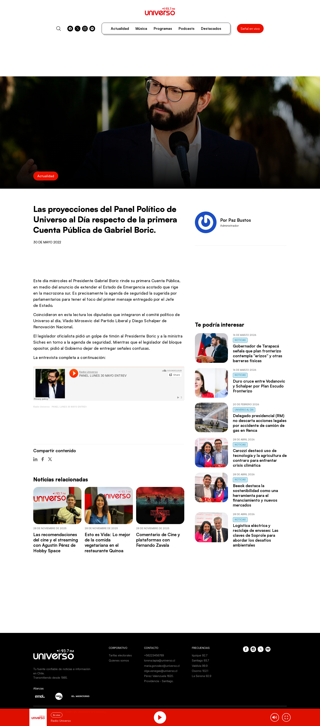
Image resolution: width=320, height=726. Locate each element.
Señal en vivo (250, 29)
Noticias (240, 340)
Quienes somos (119, 660)
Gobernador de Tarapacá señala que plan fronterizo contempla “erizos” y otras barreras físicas (257, 353)
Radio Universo (41, 407)
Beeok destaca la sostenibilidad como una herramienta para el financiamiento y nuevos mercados (255, 495)
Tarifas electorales (120, 655)
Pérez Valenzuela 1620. (159, 676)
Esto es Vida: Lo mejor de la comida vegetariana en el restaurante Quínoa (107, 542)
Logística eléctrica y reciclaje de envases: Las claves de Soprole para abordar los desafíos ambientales (255, 535)
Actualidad (120, 28)
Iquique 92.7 (199, 655)
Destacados (211, 28)
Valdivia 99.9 (200, 665)
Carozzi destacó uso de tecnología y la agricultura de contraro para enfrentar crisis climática (260, 458)
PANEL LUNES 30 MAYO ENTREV (69, 407)
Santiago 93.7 (200, 660)
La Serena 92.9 (201, 676)
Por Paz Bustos (235, 220)
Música (141, 28)
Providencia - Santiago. (158, 681)
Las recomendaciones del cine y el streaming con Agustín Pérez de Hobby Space (55, 542)
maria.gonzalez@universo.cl (162, 665)
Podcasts (186, 28)
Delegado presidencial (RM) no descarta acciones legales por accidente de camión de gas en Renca (260, 423)
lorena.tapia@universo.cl (159, 660)
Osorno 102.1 (200, 671)
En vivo (56, 715)
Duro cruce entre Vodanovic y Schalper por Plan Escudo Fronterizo (259, 386)
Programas (163, 28)
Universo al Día (244, 409)
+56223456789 (154, 655)
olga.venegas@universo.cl (160, 671)
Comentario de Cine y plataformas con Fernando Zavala (158, 540)
